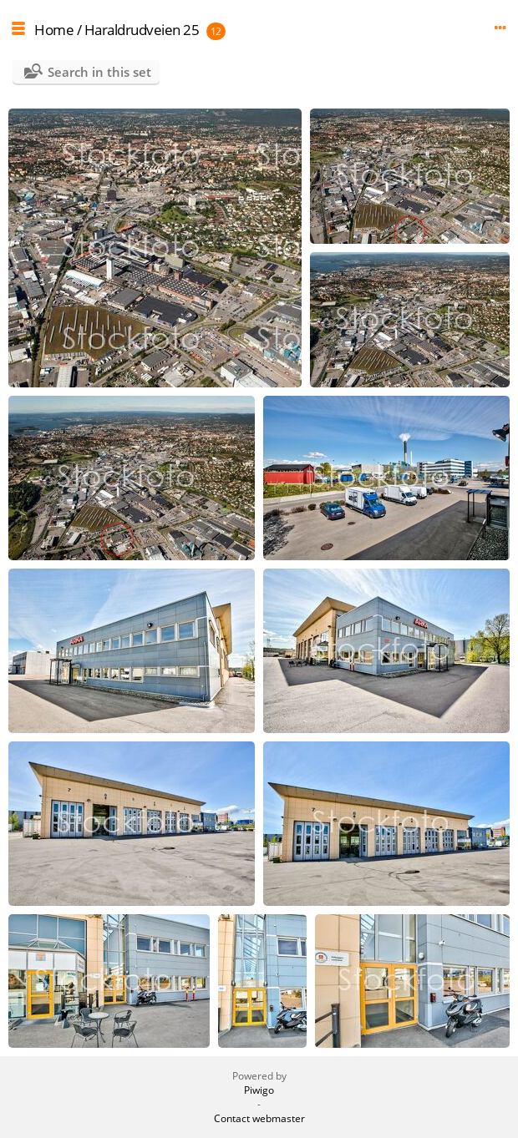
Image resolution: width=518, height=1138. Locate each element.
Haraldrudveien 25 (142, 29)
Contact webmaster (259, 1118)
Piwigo (259, 1090)
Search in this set (99, 71)
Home (54, 29)
